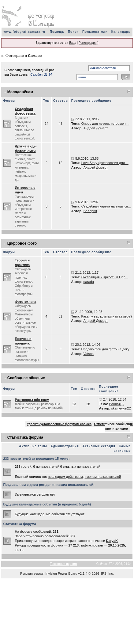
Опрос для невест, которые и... (105, 123)
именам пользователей (103, 476)
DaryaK (112, 541)
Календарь (121, 31)
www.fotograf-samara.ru (24, 31)
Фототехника (25, 301)
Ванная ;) (116, 404)
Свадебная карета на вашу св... (106, 206)
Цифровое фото (22, 243)
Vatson (89, 354)
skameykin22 (121, 408)
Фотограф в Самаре (24, 56)
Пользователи (95, 31)
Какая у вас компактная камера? (106, 316)
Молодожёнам (20, 92)
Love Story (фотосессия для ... (104, 163)
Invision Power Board (61, 573)
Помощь (57, 31)
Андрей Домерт (96, 128)
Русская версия (32, 573)
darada (89, 282)
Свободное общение (26, 378)
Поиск (73, 31)
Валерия (90, 211)
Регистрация (87, 42)
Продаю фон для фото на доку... (106, 349)
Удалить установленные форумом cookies (59, 424)
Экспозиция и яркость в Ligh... (104, 277)
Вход (72, 42)
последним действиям (65, 476)
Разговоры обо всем (32, 400)
